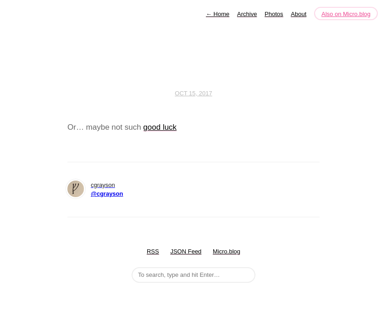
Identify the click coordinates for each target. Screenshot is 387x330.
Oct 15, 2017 (193, 93)
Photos (274, 14)
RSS (153, 251)
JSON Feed (185, 251)
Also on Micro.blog (345, 14)
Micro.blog (226, 251)
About (298, 14)
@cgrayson (107, 193)
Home (217, 14)
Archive (247, 14)
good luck (160, 127)
